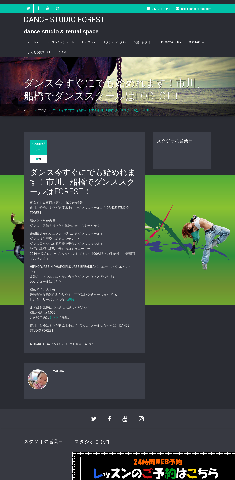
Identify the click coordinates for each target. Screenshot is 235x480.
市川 (72, 344)
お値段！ (71, 299)
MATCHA (37, 344)
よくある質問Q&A (39, 52)
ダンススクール (60, 344)
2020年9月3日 (38, 147)
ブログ (42, 110)
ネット (54, 317)
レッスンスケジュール (60, 42)
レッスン (88, 42)
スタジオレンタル (114, 42)
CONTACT (196, 42)
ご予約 (62, 52)
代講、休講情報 (143, 42)
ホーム (33, 42)
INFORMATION (171, 42)
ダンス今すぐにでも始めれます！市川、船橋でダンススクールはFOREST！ (102, 110)
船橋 (78, 344)
